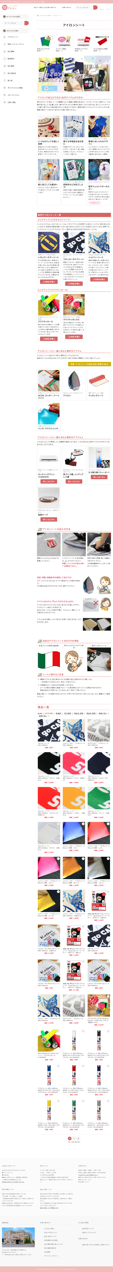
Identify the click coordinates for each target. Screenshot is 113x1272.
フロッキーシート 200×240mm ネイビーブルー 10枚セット (99, 768)
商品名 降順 (91, 713)
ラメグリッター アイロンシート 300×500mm (74, 1010)
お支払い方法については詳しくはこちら (13, 1182)
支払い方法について (50, 1232)
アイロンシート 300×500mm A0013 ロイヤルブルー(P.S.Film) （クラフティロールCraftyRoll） (49, 1080)
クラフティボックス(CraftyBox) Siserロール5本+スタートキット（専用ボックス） (99, 1010)
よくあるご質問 (49, 1229)
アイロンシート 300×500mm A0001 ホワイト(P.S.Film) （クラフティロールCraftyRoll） (74, 1045)
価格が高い (43, 716)
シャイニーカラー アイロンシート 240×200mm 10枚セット (74, 905)
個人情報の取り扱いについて (53, 1244)
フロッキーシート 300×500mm (99, 940)
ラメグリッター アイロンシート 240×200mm (99, 734)
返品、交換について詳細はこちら (49, 1208)
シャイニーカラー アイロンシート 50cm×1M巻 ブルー (74, 837)
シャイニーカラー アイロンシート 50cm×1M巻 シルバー (99, 871)
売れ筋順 (67, 713)
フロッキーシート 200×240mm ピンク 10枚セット (74, 768)
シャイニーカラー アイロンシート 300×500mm (49, 1010)
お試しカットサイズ (43, 49)
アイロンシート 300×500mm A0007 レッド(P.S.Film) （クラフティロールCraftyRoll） (74, 1080)
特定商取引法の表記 (51, 1240)
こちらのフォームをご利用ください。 (88, 1175)
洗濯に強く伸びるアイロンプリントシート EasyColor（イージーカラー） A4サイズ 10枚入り (99, 905)
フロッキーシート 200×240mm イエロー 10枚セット (74, 802)
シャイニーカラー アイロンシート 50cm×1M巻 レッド (99, 837)
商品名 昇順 (78, 713)
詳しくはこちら (49, 481)
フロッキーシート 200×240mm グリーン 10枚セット (99, 802)
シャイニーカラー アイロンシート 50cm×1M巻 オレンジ (74, 871)
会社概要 (47, 1252)
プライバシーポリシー (51, 1256)
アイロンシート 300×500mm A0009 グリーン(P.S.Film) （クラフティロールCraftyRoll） (74, 1114)
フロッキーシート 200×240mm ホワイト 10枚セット (49, 837)
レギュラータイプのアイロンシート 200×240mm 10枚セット (49, 940)
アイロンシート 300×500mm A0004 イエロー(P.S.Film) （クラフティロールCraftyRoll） (49, 1114)
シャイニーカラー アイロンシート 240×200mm (74, 734)
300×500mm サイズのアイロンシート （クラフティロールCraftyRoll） (49, 1045)
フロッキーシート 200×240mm (49, 734)
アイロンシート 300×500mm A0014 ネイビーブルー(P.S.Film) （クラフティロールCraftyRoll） (99, 1080)
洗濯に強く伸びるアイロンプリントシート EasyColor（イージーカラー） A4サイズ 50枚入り (74, 975)
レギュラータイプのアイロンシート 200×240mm (49, 975)
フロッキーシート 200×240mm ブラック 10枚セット (49, 768)
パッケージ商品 (61, 49)
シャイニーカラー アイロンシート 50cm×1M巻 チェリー (49, 871)
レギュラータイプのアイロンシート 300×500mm (99, 975)
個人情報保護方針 (50, 1248)
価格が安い (103, 713)
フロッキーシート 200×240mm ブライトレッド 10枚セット (49, 802)
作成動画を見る (95, 203)
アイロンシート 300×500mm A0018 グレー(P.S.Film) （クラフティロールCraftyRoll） (99, 1114)
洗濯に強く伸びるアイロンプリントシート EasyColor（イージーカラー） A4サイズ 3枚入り (74, 940)
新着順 (58, 713)
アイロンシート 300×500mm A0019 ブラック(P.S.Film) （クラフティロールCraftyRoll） (99, 1045)
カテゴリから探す (46, 15)
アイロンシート (57, 15)
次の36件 (78, 1138)
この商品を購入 (49, 281)
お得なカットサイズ (81, 49)
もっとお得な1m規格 (101, 49)
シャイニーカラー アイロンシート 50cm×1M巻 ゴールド (49, 905)
